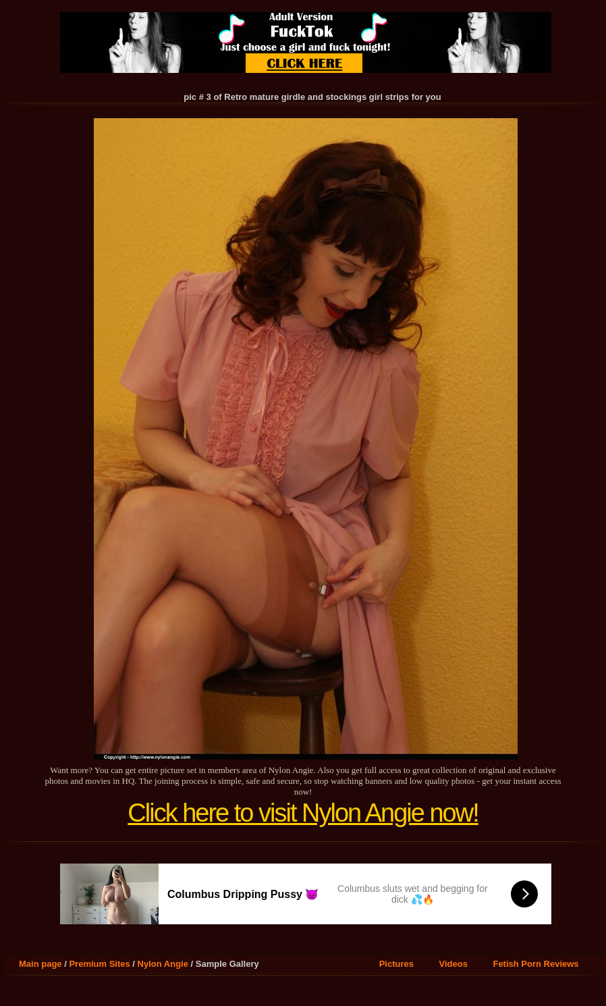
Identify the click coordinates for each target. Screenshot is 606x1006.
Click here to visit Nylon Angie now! (303, 813)
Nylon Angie (163, 964)
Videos (453, 964)
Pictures (396, 964)
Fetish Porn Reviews (535, 964)
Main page (40, 964)
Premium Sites (99, 964)
